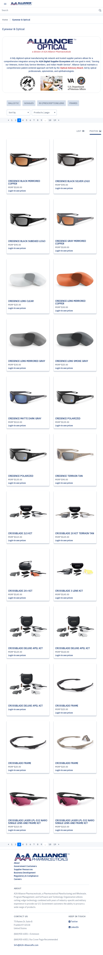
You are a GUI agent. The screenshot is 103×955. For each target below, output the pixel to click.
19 (55, 120)
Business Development (25, 872)
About (17, 863)
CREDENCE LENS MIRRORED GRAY (26, 361)
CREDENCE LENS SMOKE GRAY (71, 361)
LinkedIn (74, 927)
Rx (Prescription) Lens (51, 103)
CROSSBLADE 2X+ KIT (20, 590)
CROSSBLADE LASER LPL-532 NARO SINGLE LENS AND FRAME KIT (27, 821)
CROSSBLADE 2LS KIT (20, 533)
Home (5, 19)
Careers (18, 879)
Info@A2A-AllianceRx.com (26, 945)
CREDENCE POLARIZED (67, 418)
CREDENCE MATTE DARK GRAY (24, 418)
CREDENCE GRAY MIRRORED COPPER (70, 242)
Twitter (73, 921)
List (80, 131)
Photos (95, 131)
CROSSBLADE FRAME (66, 705)
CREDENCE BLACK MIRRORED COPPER (24, 182)
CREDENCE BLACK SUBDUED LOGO (26, 241)
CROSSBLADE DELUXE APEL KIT (25, 648)
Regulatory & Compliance (26, 876)
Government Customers (25, 866)
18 (50, 120)
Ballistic (13, 103)
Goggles (29, 103)
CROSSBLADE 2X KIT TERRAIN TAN (74, 533)
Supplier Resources (23, 869)
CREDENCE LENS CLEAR (21, 301)
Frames (73, 103)
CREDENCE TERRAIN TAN (69, 476)
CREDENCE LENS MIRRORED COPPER (70, 302)
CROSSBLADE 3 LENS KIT (69, 590)
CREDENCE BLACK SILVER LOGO (72, 181)
